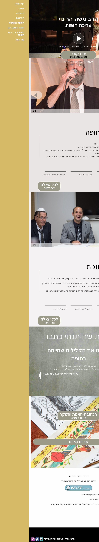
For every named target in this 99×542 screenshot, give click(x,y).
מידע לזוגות (74, 266)
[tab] (79, 171)
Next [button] (88, 375)
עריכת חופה (73, 132)
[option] (49, 85)
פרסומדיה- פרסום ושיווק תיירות (30, 539)
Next (91, 95)
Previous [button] (11, 375)
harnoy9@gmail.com (63, 495)
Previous (7, 95)
